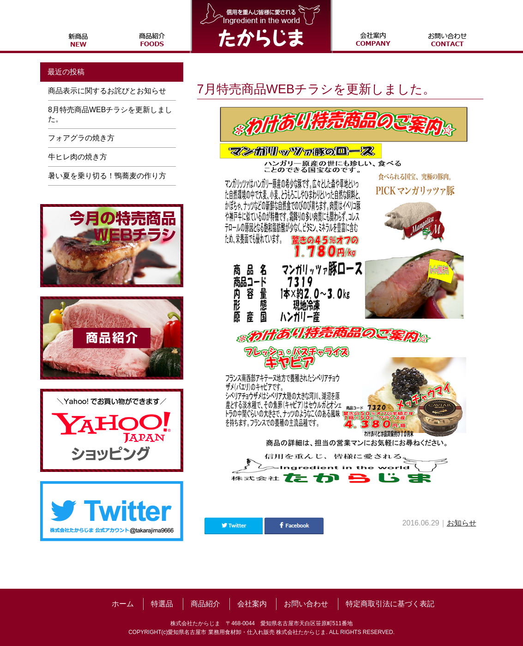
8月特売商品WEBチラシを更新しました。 (110, 114)
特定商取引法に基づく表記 (390, 604)
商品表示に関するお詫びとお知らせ (107, 91)
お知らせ (461, 523)
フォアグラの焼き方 (81, 138)
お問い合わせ (306, 604)
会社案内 (252, 604)
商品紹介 (205, 604)
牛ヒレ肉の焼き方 (77, 157)
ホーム (123, 604)
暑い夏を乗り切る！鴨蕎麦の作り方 (107, 176)
